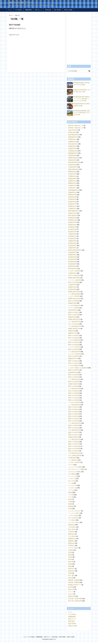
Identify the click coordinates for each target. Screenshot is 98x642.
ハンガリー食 (72, 478)
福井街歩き (71, 568)
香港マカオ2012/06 (73, 421)
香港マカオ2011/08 (73, 441)
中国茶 (70, 573)
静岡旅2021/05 (72, 217)
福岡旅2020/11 (72, 254)
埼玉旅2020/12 (72, 238)
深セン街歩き (72, 529)
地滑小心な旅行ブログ (21, 2)
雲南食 (70, 504)
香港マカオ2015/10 (73, 349)
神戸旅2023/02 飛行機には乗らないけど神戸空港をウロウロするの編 (81, 112)
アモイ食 (70, 497)
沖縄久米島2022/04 (73, 169)
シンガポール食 (72, 487)
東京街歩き (71, 571)
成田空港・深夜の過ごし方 (75, 125)
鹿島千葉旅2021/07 (73, 211)
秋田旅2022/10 (72, 146)
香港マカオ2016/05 (73, 344)
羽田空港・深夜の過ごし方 (75, 127)
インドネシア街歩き (74, 522)
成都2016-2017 (72, 333)
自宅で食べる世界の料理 (75, 598)
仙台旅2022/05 (72, 164)
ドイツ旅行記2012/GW (74, 423)
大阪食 (70, 557)
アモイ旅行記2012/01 (74, 430)
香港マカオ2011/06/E (74, 446)
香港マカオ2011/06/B (74, 448)
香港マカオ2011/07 (73, 444)
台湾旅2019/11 (72, 273)
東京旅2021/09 (72, 197)
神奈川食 (70, 561)
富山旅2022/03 (72, 174)
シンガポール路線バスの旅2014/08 (78, 367)
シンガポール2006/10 (74, 462)
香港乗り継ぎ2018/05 (74, 291)
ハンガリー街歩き (73, 515)
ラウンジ (70, 464)
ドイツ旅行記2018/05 (74, 294)
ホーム (10, 9)
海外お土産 (71, 589)
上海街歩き (71, 531)
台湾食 (70, 508)
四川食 (70, 499)
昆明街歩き (71, 543)
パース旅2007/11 (73, 460)
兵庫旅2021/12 (72, 181)
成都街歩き (71, 541)
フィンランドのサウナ (74, 511)
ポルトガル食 (72, 481)
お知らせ (70, 594)
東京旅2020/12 (72, 243)
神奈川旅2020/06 (73, 268)
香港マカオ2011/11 (73, 434)
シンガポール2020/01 (74, 271)
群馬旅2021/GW (72, 220)
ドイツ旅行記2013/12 (74, 379)
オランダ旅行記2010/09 (75, 455)
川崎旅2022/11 (72, 141)
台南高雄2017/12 (73, 310)
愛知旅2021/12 (72, 183)
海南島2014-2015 (73, 358)
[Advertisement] (36, 52)
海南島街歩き (72, 538)
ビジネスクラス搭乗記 (74, 471)
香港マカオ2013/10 (73, 381)
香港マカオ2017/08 (73, 314)
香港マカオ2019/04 (73, 282)
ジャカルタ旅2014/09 (74, 365)
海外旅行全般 (72, 596)
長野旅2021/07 (72, 206)
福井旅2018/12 (72, 287)
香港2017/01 (71, 331)
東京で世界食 (57, 9)
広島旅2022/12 (72, 139)
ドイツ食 (70, 483)
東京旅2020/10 (72, 257)
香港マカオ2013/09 (73, 386)
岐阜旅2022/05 (72, 160)
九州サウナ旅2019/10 (74, 275)
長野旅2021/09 (72, 194)
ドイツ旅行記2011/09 (74, 439)
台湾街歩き (71, 545)
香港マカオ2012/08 (73, 416)
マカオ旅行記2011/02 (74, 453)
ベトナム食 (71, 490)
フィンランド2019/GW (74, 280)
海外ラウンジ (38, 9)
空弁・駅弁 (71, 575)
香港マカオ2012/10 (73, 411)
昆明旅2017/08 (72, 317)
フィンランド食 (72, 476)
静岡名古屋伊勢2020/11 (75, 250)
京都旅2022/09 (72, 148)
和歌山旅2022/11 (73, 144)
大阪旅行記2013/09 (73, 384)
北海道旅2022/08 (73, 151)
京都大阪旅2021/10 (73, 190)
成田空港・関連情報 (74, 580)
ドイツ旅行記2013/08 (74, 388)
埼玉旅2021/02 (72, 231)
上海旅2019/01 (72, 284)
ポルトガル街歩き (73, 517)
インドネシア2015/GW (74, 354)
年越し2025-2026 (73, 130)
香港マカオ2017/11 (73, 312)
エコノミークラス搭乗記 (75, 467)
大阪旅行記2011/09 (73, 437)
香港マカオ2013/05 (73, 395)
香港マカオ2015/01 (73, 356)
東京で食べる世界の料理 (75, 601)
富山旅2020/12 (72, 245)
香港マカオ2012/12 (73, 407)
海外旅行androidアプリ (74, 584)
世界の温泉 (48, 9)
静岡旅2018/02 (72, 303)
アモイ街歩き (72, 536)
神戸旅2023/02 (72, 132)
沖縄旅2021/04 (72, 224)
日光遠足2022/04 (73, 167)
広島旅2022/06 (72, 155)
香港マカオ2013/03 (73, 397)
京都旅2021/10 (72, 192)
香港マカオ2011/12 (73, 432)
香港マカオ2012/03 (73, 425)
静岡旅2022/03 (72, 171)
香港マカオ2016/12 (73, 335)
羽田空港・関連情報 (74, 582)
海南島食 (70, 506)
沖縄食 (70, 566)
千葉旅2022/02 (72, 176)
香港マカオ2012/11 (73, 409)
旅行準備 (70, 587)
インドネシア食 (72, 485)
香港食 (70, 492)
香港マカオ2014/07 (73, 370)
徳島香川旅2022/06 (73, 157)
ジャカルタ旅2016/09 (74, 340)
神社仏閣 (70, 577)
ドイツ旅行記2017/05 (74, 321)
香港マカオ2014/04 (73, 374)
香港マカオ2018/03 (73, 301)
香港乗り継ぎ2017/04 (74, 328)
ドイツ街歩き (72, 520)
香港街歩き (71, 524)
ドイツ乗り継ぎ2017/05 (75, 326)
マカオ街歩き (72, 527)
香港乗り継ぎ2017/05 (74, 319)
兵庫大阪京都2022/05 (74, 162)
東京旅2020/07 (72, 264)
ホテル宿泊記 (18, 9)
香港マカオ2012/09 (73, 414)
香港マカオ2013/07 (73, 391)
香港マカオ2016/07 (73, 342)
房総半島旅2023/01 (73, 134)
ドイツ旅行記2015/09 (74, 351)
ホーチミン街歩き (73, 547)
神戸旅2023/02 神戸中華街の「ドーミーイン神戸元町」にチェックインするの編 (81, 98)
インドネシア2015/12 (74, 347)
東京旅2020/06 (72, 266)
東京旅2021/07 (72, 204)
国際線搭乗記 (28, 9)
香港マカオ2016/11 (73, 337)
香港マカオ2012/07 (73, 418)
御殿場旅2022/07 (73, 153)
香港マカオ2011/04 (73, 451)
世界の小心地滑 (68, 9)
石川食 (70, 552)
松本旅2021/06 (72, 213)
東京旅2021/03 (72, 227)
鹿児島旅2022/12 (73, 137)
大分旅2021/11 (72, 187)
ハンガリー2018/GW (74, 296)
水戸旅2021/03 (72, 229)
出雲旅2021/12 (72, 185)
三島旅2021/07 (72, 208)
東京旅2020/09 (72, 259)
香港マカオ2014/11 (73, 363)
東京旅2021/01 (72, 236)
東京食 (70, 564)
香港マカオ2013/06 (73, 393)
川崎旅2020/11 (72, 247)
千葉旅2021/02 (72, 234)
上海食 (70, 501)
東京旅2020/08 (72, 261)
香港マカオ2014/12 (73, 361)
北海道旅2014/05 (73, 372)
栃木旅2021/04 (72, 222)
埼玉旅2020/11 (72, 252)
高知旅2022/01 (72, 178)
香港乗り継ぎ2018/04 (74, 298)
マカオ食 (70, 494)
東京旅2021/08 (72, 201)
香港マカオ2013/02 (73, 400)
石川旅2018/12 (72, 289)
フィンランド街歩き (74, 513)
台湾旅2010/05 (72, 457)
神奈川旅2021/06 (73, 215)
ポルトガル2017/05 (73, 324)
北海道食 (70, 550)
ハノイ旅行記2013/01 (74, 404)
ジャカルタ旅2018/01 (74, 305)
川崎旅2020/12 (72, 241)
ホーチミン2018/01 (73, 307)
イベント (70, 591)
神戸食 (70, 559)
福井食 (70, 554)
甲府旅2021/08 (72, 199)
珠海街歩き (71, 534)
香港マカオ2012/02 (73, 427)
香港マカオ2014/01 (73, 377)
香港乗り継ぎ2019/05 (74, 277)
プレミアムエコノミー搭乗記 (76, 469)
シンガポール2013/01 (74, 402)
